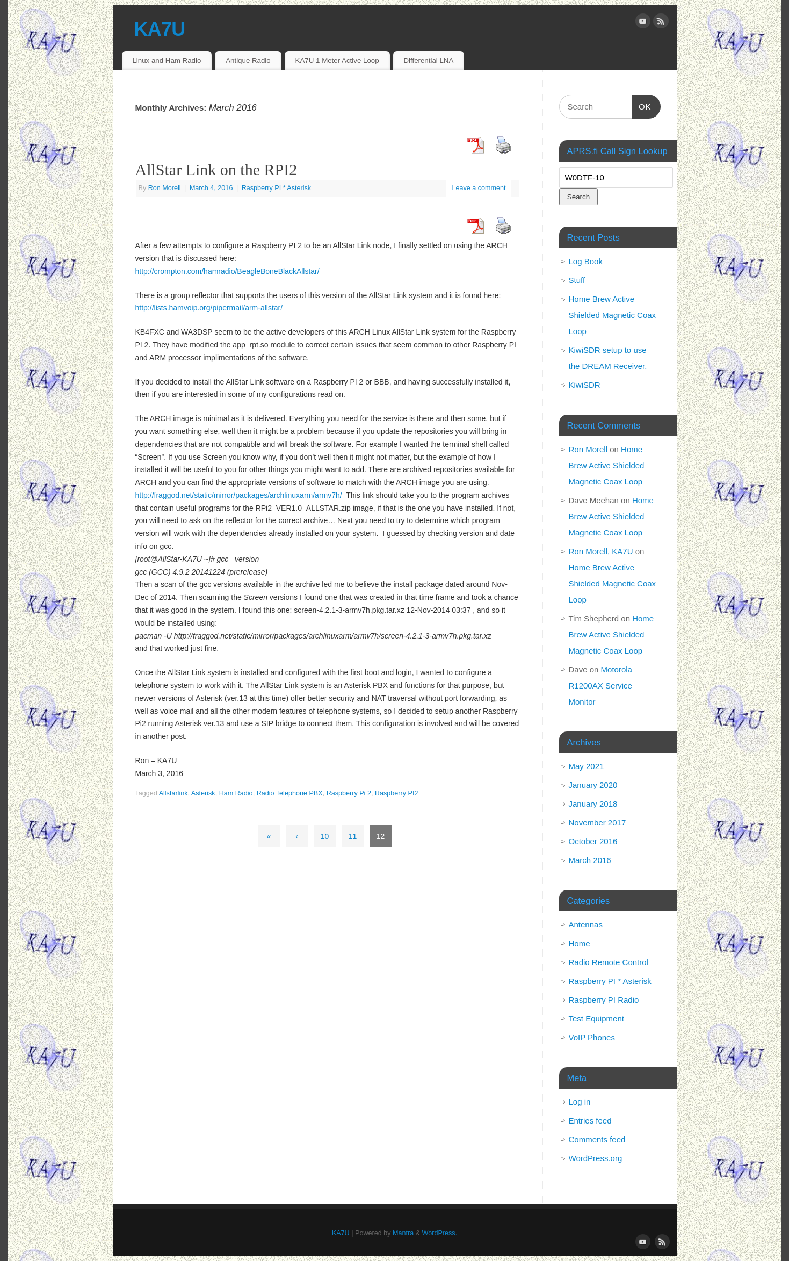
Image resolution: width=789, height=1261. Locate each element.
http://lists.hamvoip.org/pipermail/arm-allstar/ (209, 307)
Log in (580, 1101)
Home (579, 943)
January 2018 (593, 803)
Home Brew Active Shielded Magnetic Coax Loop (612, 315)
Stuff (577, 280)
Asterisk (203, 793)
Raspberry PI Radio (604, 999)
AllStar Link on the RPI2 (216, 169)
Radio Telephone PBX (290, 793)
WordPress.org (595, 1158)
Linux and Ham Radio (166, 60)
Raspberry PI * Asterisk (276, 188)
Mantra (403, 1233)
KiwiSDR (584, 384)
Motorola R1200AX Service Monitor (600, 685)
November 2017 (597, 822)
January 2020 (593, 784)
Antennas (586, 924)
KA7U (159, 29)
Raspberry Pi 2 (349, 793)
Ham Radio (236, 793)
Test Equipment (596, 1018)
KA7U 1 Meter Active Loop (337, 60)
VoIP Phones (592, 1037)
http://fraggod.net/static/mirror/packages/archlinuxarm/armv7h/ (238, 495)
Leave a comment (478, 188)
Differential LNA (428, 60)
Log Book (586, 261)
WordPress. (440, 1233)
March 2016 (590, 860)
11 (353, 836)
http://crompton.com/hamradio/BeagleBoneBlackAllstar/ (227, 271)
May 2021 (586, 766)
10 (325, 836)
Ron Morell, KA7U (601, 551)
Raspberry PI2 (396, 793)
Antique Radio (248, 60)
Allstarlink (173, 793)
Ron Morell (164, 188)
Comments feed (597, 1139)
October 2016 (593, 841)
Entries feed (590, 1120)
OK (642, 105)
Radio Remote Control (608, 962)
